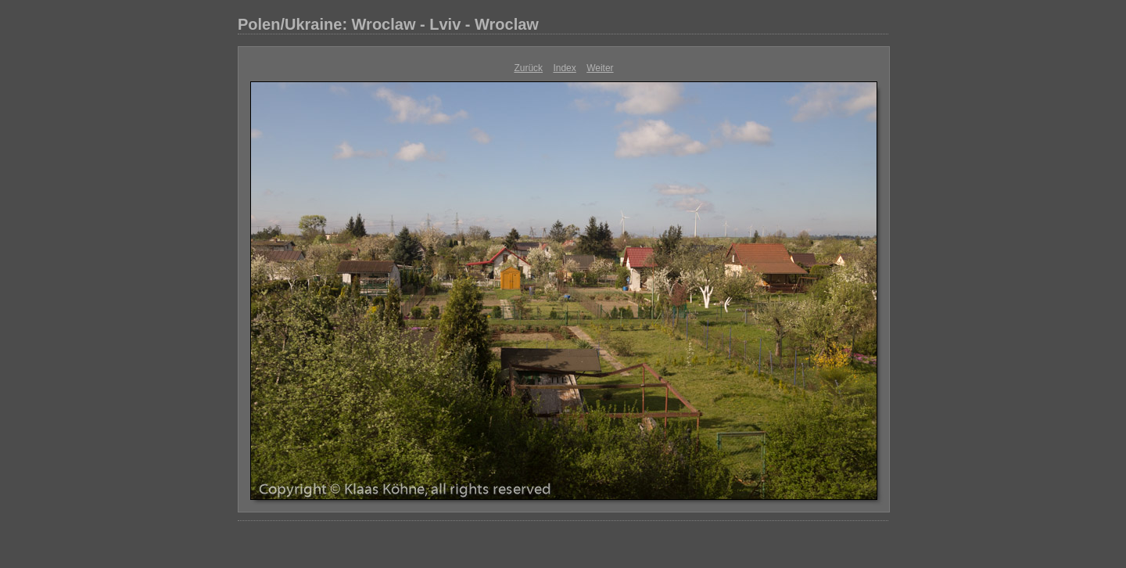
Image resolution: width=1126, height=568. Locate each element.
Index (564, 68)
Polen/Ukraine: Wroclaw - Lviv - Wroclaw (388, 24)
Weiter (599, 68)
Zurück (528, 68)
